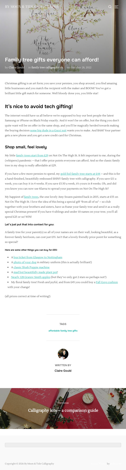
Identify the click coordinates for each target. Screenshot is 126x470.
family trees (31, 197)
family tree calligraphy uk (47, 67)
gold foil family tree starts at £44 (80, 173)
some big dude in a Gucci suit (48, 130)
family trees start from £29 (32, 155)
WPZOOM (115, 463)
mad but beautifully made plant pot (35, 272)
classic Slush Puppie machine (32, 267)
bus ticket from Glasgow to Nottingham (38, 257)
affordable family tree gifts (63, 330)
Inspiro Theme (98, 463)
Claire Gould (16, 67)
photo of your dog (25, 262)
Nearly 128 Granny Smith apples (30, 277)
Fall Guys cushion (107, 282)
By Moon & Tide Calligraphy (23, 10)
